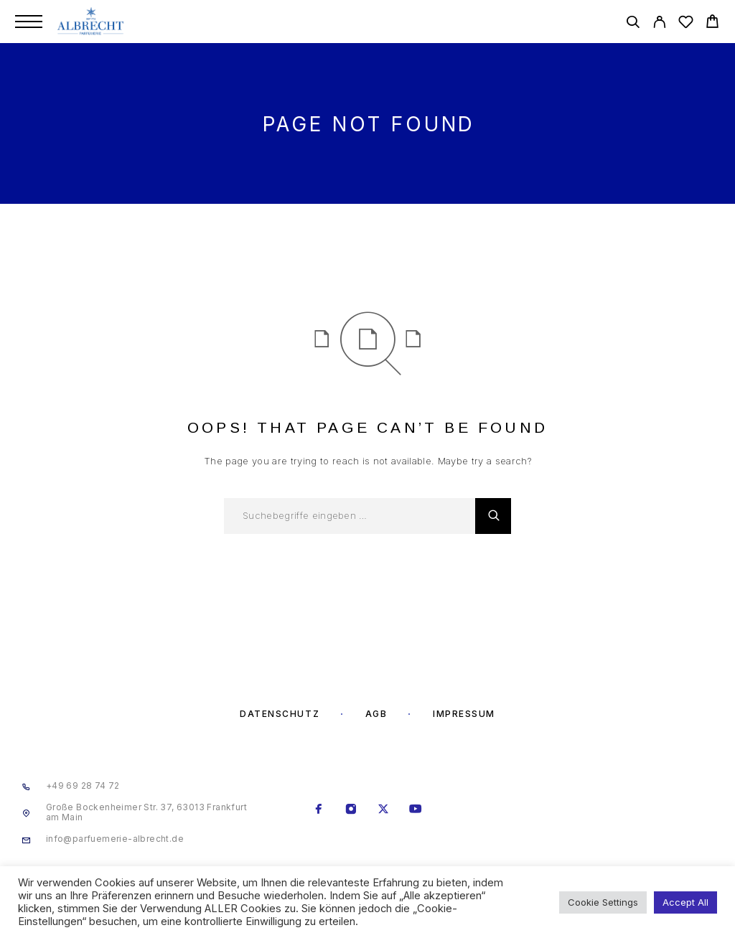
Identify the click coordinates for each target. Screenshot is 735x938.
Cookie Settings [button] (603, 902)
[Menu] (28, 21)
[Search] (632, 24)
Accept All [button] (685, 902)
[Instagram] (351, 810)
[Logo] (91, 21)
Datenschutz (279, 713)
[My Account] (659, 24)
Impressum (464, 713)
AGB (376, 713)
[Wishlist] (685, 24)
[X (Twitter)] (384, 810)
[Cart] (712, 23)
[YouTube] (416, 810)
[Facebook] (319, 810)
